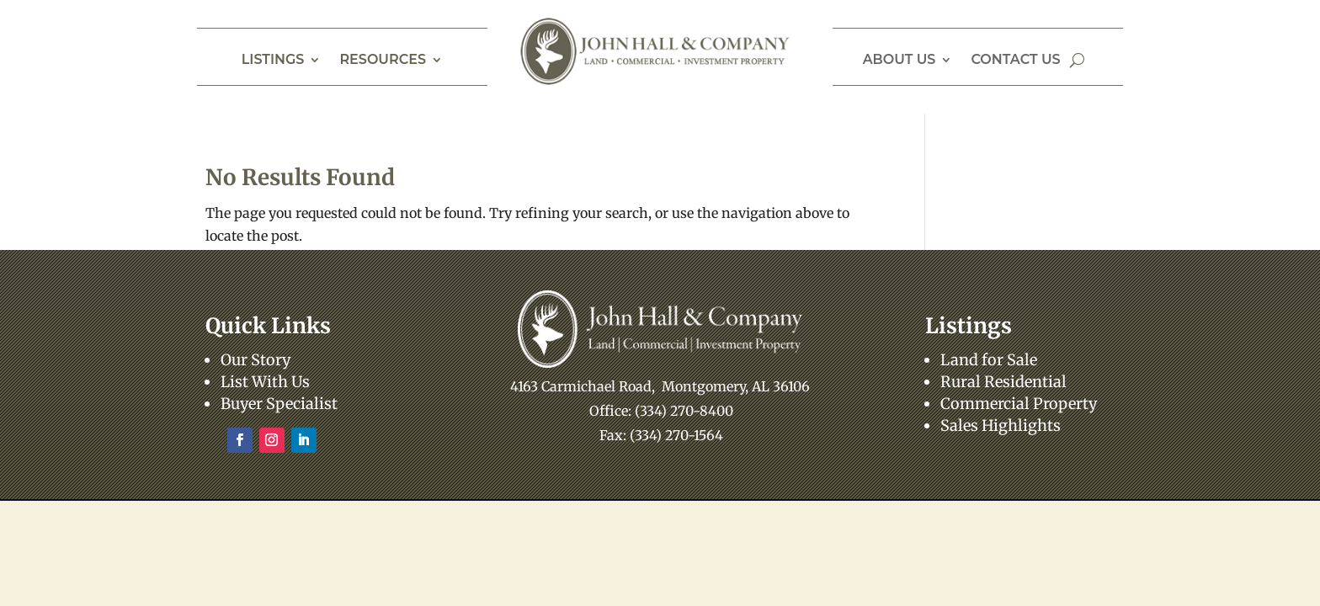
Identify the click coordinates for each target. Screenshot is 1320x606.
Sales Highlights (1000, 425)
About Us (899, 60)
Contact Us (1015, 60)
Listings (273, 60)
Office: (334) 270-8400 (661, 410)
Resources (382, 60)
